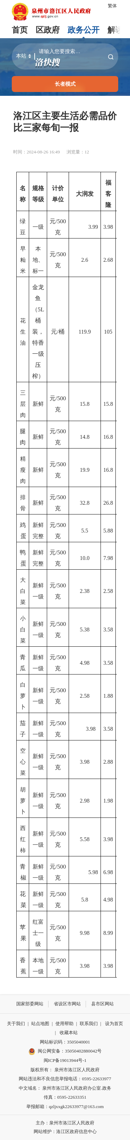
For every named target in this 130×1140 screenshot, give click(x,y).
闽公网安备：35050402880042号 (65, 1051)
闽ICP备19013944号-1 (65, 1060)
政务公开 (83, 30)
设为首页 (114, 1023)
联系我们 (89, 1023)
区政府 (48, 30)
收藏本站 (69, 1032)
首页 (20, 30)
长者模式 (65, 84)
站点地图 (40, 1023)
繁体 (112, 5)
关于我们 (16, 1023)
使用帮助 (64, 1023)
